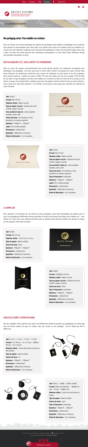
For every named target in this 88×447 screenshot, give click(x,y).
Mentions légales (52, 435)
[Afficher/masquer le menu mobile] (83, 7)
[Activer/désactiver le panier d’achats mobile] (79, 7)
